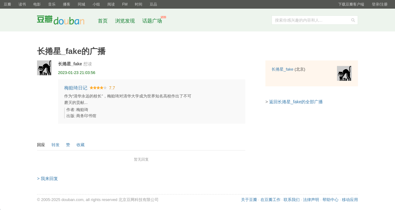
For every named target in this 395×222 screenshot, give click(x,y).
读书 (22, 4)
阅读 (111, 4)
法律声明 (311, 199)
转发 (56, 144)
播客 (66, 4)
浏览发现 (125, 20)
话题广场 (152, 20)
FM (124, 4)
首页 (103, 20)
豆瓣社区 (65, 21)
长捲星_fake (70, 63)
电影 (37, 4)
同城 (81, 4)
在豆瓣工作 (270, 199)
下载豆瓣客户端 (351, 4)
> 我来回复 (47, 178)
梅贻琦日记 (75, 87)
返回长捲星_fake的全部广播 (296, 101)
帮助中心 (330, 199)
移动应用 (350, 199)
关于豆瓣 (249, 199)
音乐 (52, 4)
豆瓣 (7, 4)
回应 (41, 144)
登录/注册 (380, 4)
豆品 (153, 4)
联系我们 (292, 199)
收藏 (81, 144)
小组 (96, 4)
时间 (138, 4)
